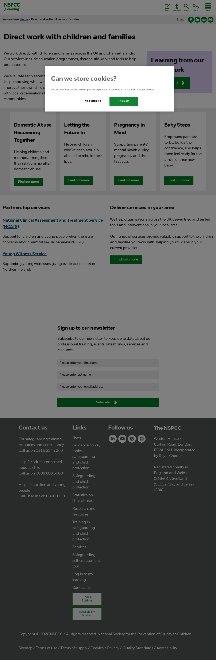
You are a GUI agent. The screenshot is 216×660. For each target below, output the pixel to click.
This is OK (123, 101)
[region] (109, 89)
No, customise (93, 101)
